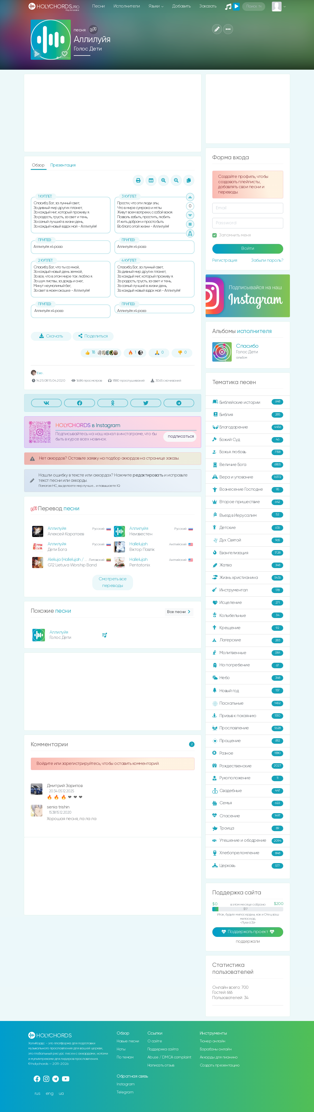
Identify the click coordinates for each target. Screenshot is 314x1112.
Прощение (247, 741)
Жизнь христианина (247, 578)
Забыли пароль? (267, 260)
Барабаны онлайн (216, 1049)
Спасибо (247, 346)
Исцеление (247, 603)
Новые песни (128, 1041)
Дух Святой (247, 540)
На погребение (247, 665)
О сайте (154, 1041)
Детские (247, 528)
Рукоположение (247, 778)
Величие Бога (247, 465)
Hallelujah (138, 544)
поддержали (248, 941)
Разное (247, 753)
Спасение (247, 816)
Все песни (179, 612)
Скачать (51, 336)
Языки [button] (154, 6)
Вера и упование (247, 477)
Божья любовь (247, 452)
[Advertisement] (112, 113)
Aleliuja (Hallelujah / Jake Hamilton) (80, 560)
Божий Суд (247, 440)
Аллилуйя (57, 528)
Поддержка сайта (162, 1049)
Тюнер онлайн (212, 1041)
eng (49, 1093)
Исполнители (127, 6)
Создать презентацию (219, 1065)
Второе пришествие (247, 502)
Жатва (247, 565)
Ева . (37, 373)
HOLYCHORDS (73, 425)
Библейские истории (247, 402)
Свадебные (247, 791)
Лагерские (247, 640)
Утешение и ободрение (247, 841)
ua (61, 1093)
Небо (247, 678)
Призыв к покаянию (247, 716)
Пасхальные (247, 703)
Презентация (63, 165)
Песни (98, 6)
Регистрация (224, 260)
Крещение (247, 628)
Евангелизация (247, 553)
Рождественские (247, 766)
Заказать (207, 6)
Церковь (247, 866)
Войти (247, 248)
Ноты (121, 1049)
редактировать (148, 475)
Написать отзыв (160, 1065)
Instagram (126, 1084)
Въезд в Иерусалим (247, 515)
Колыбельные (247, 615)
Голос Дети (88, 49)
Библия (247, 415)
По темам (125, 1057)
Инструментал (247, 590)
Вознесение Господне (247, 490)
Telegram (125, 1092)
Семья (247, 803)
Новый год (247, 691)
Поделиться (93, 336)
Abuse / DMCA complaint (169, 1057)
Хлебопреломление (247, 853)
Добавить (181, 6)
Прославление (247, 728)
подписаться (181, 436)
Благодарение (247, 427)
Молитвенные (247, 653)
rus (37, 1093)
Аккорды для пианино (219, 1057)
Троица (247, 828)
